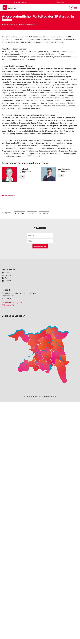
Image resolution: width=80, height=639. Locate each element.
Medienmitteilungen (28, 24)
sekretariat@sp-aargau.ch (12, 303)
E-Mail (22, 177)
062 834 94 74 (8, 305)
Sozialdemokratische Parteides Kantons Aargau (13, 7)
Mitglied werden (20, 2)
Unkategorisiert (10, 195)
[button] (19, 213)
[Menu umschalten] (75, 8)
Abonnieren (38, 246)
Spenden (60, 2)
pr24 (54, 396)
